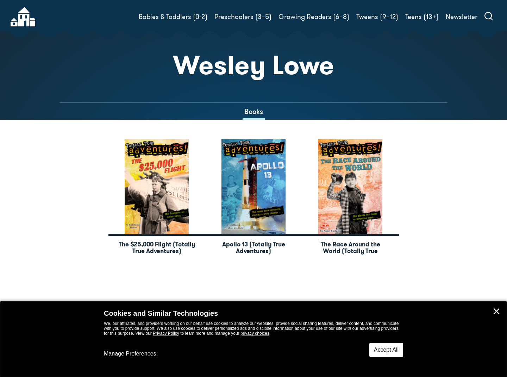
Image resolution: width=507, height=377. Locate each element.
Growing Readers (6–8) (313, 16)
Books (253, 112)
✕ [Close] (496, 311)
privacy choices (254, 333)
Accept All (386, 350)
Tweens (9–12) (377, 16)
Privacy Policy (166, 333)
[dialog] (253, 339)
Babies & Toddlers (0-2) (173, 16)
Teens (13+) (422, 16)
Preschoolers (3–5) (242, 16)
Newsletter (461, 16)
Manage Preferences (130, 354)
